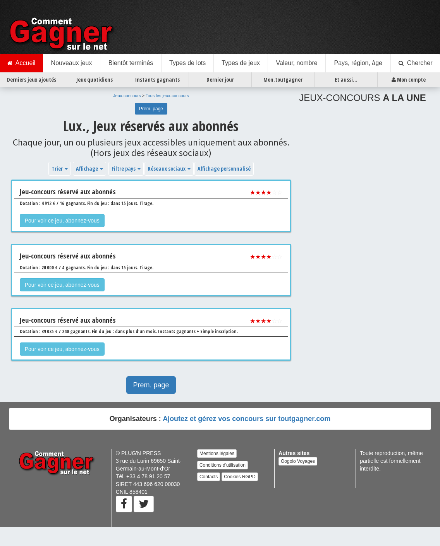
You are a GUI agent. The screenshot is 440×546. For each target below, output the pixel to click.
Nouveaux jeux (71, 63)
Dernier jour (220, 79)
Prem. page (151, 108)
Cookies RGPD (239, 476)
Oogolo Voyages (298, 461)
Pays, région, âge (358, 63)
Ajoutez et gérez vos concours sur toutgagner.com (246, 419)
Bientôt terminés (130, 63)
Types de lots (187, 63)
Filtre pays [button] (126, 168)
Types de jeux (241, 63)
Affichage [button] (89, 168)
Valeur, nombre (296, 63)
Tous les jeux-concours (167, 95)
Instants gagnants (157, 79)
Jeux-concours (127, 95)
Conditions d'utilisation (222, 465)
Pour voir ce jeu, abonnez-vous (62, 220)
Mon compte (409, 79)
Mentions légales (216, 453)
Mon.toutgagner (282, 79)
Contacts (208, 476)
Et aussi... (346, 79)
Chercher (416, 63)
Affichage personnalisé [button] (224, 168)
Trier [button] (60, 168)
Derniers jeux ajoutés (31, 79)
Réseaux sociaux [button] (169, 168)
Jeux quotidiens (94, 79)
